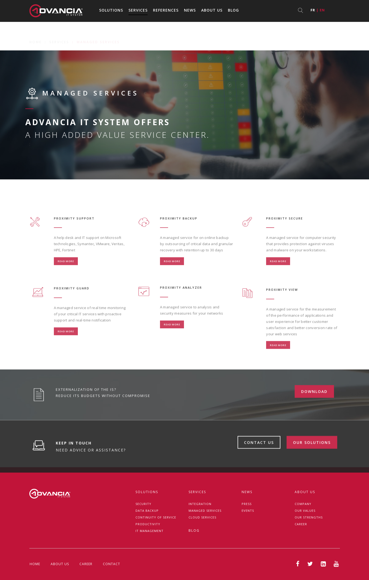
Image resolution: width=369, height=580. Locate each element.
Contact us (259, 463)
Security (143, 504)
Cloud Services (202, 517)
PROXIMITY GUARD (71, 308)
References (166, 10)
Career (301, 524)
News (190, 10)
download (314, 412)
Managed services (205, 511)
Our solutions (312, 463)
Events (248, 511)
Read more (66, 281)
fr (313, 10)
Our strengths (309, 517)
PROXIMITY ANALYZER (181, 305)
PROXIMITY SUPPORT (74, 238)
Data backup (147, 511)
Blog (233, 10)
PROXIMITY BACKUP (178, 238)
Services (138, 10)
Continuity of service (155, 517)
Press (247, 504)
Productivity (147, 524)
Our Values (305, 511)
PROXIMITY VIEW (282, 315)
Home (35, 36)
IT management (149, 531)
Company (303, 504)
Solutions (111, 10)
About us (211, 10)
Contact (111, 564)
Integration (200, 504)
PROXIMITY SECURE (284, 238)
